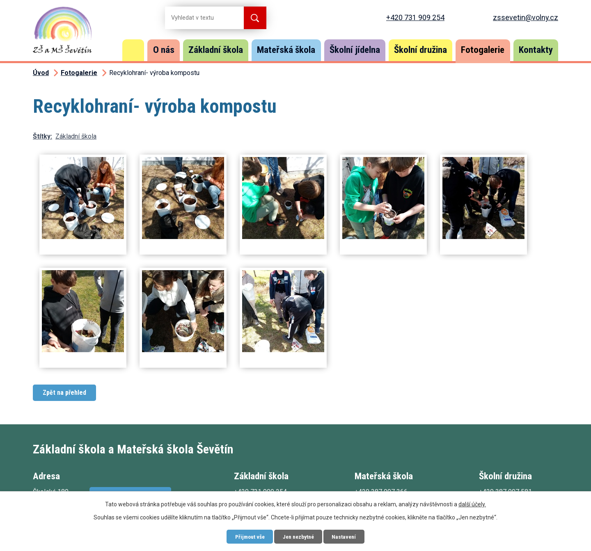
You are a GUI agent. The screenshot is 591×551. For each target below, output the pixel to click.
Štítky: (42, 136)
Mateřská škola (286, 49)
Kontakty (536, 49)
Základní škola (215, 49)
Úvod (133, 50)
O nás (163, 49)
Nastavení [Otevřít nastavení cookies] (346, 536)
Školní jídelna (355, 49)
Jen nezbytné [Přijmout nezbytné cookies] (299, 536)
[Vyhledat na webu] (198, 18)
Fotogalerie (482, 49)
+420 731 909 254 (415, 17)
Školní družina (420, 49)
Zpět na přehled (64, 392)
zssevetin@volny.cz (525, 17)
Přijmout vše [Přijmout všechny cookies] (247, 536)
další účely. (472, 504)
